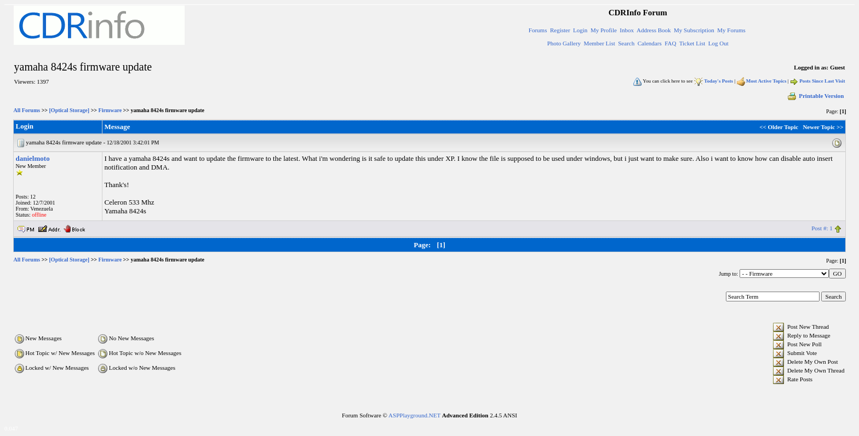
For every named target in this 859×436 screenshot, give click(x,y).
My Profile (604, 30)
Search (626, 43)
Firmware (110, 110)
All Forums (27, 110)
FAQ (670, 43)
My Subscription (694, 30)
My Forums (731, 30)
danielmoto (33, 158)
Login (580, 30)
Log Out (718, 43)
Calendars (650, 43)
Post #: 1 (822, 228)
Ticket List (692, 43)
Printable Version (815, 95)
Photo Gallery (564, 43)
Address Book (654, 30)
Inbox (627, 30)
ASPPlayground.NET (414, 415)
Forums (538, 30)
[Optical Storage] (69, 110)
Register (560, 30)
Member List (599, 43)
